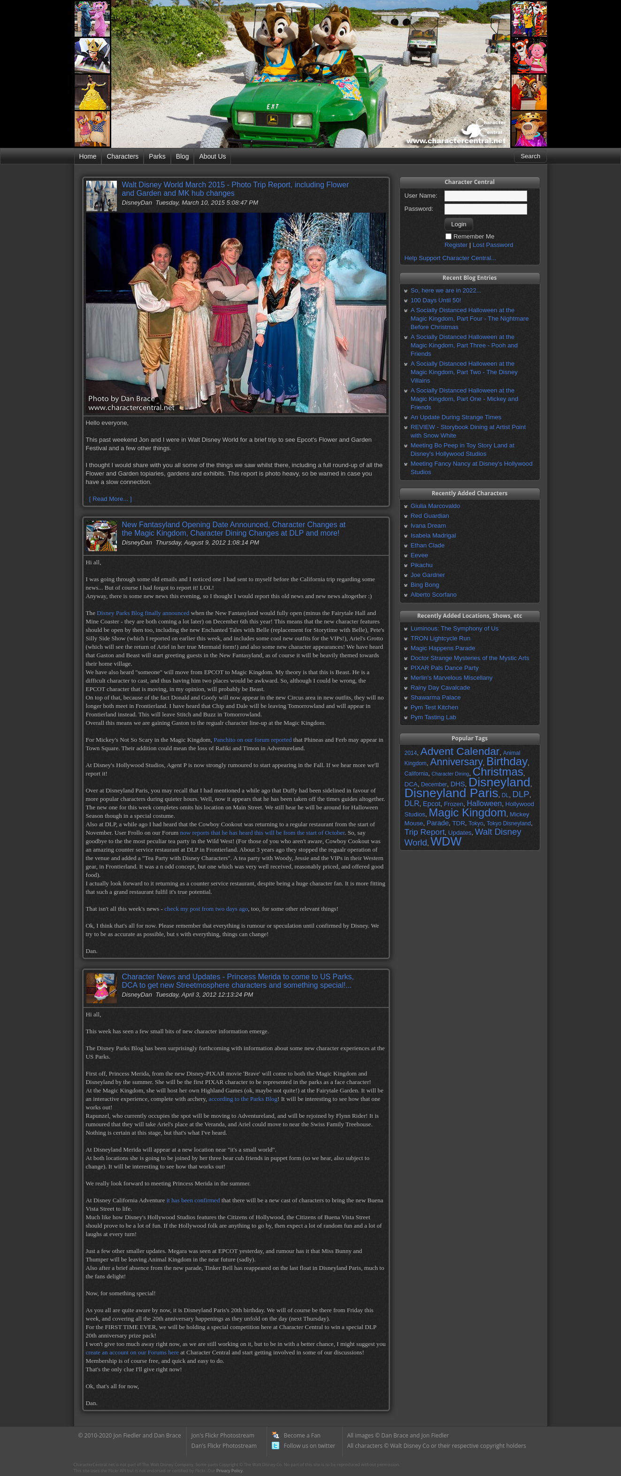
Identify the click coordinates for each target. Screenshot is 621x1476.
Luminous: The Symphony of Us (454, 628)
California (417, 773)
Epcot (431, 803)
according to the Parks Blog (243, 1098)
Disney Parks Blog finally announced (143, 612)
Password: (419, 208)
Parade (438, 823)
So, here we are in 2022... (446, 290)
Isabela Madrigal (433, 535)
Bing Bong (425, 584)
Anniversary (456, 762)
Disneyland (499, 782)
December (434, 784)
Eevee (419, 555)
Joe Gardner (428, 574)
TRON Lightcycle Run (441, 638)
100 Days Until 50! (436, 300)
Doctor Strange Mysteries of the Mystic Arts (470, 657)
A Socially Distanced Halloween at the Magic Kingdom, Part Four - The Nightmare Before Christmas (470, 319)
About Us (212, 156)
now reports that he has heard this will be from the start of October (262, 832)
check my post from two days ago (206, 908)
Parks (157, 156)
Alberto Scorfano (434, 594)
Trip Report (425, 832)
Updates (460, 832)
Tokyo (475, 823)
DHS (458, 784)
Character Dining (450, 773)
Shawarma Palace (436, 697)
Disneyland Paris (451, 793)
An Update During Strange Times (456, 417)
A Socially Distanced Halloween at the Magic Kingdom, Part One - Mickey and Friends (464, 399)
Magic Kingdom (467, 812)
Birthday (507, 761)
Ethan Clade (428, 545)
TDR (458, 823)
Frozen (453, 803)
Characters (122, 156)
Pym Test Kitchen (435, 707)
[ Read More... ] (110, 498)
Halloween (484, 803)
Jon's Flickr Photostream (223, 1435)
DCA (411, 784)
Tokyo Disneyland (509, 823)
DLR (412, 803)
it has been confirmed (193, 1200)
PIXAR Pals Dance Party (445, 667)
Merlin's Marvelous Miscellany (452, 677)
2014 (411, 753)
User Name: (421, 195)
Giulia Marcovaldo (435, 505)
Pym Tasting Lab (433, 717)
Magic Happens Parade (443, 648)
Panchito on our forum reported (252, 739)
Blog (182, 156)
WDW (445, 841)
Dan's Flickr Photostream (224, 1446)
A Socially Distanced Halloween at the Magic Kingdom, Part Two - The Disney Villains (464, 372)
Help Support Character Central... (451, 257)
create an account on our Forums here (132, 1352)
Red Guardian (430, 515)
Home (88, 156)
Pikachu (422, 565)
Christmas (498, 771)
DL (505, 795)
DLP (521, 794)
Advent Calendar (460, 751)
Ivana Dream (428, 525)
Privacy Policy (229, 1471)
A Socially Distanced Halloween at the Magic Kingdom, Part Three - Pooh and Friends (464, 345)
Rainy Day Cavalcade (440, 687)
